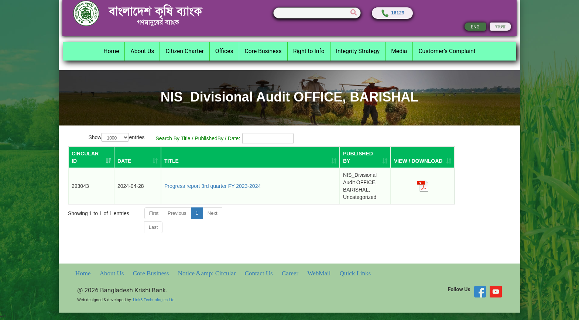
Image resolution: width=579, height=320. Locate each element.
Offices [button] (224, 51)
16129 (392, 13)
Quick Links (355, 273)
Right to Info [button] (309, 51)
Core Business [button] (263, 51)
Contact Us (259, 273)
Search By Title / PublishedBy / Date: (224, 138)
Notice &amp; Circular (207, 273)
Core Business (152, 273)
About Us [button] (142, 51)
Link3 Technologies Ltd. (154, 299)
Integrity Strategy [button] (358, 51)
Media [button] (399, 51)
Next (212, 213)
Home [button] (111, 51)
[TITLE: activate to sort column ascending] (250, 157)
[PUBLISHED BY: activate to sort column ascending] (365, 157)
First (153, 213)
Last (153, 227)
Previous (177, 213)
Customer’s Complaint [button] (446, 51)
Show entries (116, 137)
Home (83, 273)
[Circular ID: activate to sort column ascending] (91, 157)
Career (291, 273)
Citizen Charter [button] (184, 51)
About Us (113, 273)
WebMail (320, 273)
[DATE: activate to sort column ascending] (137, 157)
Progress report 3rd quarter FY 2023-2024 (212, 186)
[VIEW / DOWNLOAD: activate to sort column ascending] (423, 157)
